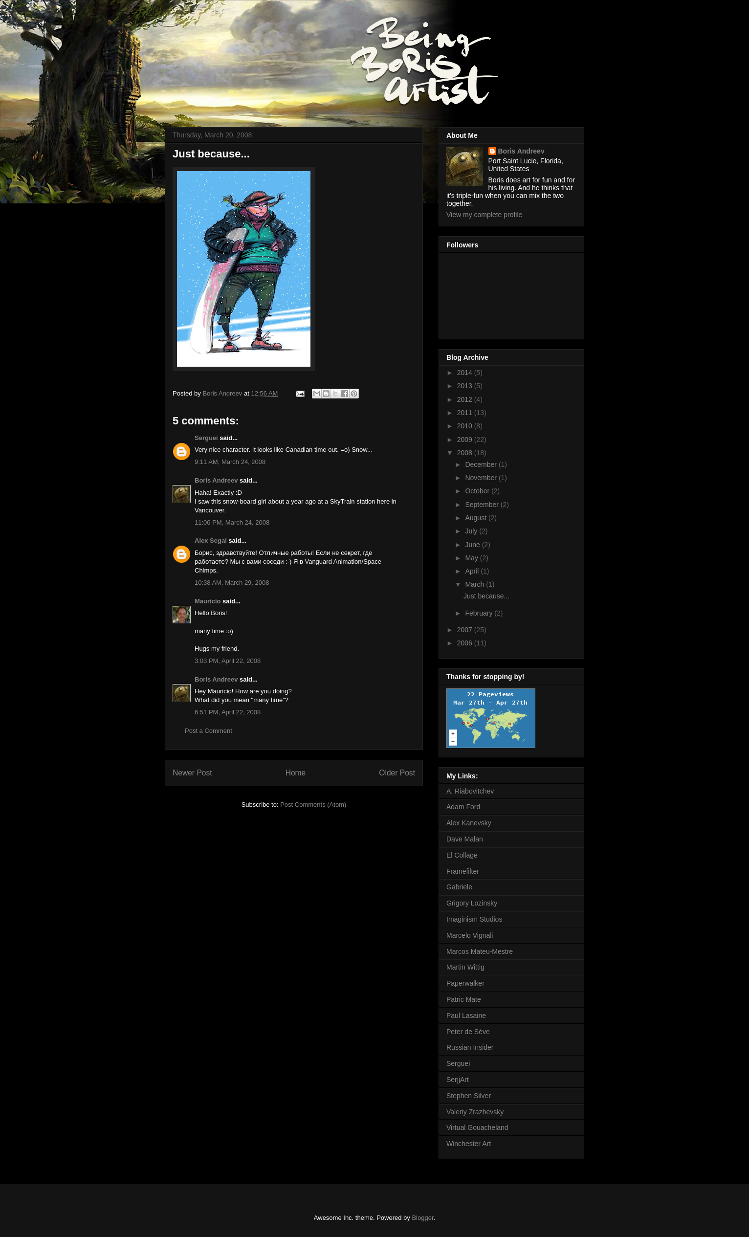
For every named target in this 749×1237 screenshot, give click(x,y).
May (472, 558)
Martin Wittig (465, 967)
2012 (465, 399)
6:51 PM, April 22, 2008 (228, 712)
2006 (465, 643)
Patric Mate (463, 999)
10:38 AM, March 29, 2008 (232, 582)
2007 (465, 630)
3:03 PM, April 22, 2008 (228, 660)
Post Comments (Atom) (313, 804)
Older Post (397, 773)
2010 (465, 426)
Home (296, 773)
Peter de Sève (468, 1032)
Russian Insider (470, 1047)
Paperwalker (465, 983)
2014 (465, 372)
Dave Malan (464, 839)
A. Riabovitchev (470, 791)
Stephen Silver (468, 1096)
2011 (465, 413)
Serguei (206, 438)
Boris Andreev (216, 480)
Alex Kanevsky (468, 823)
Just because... (486, 596)
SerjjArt (457, 1079)
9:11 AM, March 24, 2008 (230, 461)
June (473, 545)
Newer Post (192, 773)
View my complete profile (484, 215)
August (476, 518)
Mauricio (207, 601)
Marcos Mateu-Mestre (479, 951)
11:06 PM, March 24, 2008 (232, 522)
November (481, 478)
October (478, 491)
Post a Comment (208, 730)
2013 (465, 386)
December (481, 464)
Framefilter (462, 871)
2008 (465, 453)
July (472, 531)
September (482, 504)
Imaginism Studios (474, 919)
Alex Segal (211, 540)
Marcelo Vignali (469, 935)
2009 (465, 439)
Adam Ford (463, 807)
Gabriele (459, 887)
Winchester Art (468, 1144)
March (475, 584)
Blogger (422, 1217)
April (473, 571)
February (479, 613)
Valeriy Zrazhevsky (475, 1112)
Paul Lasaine (466, 1015)
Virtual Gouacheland (477, 1127)
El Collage (462, 855)
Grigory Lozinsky (471, 903)
